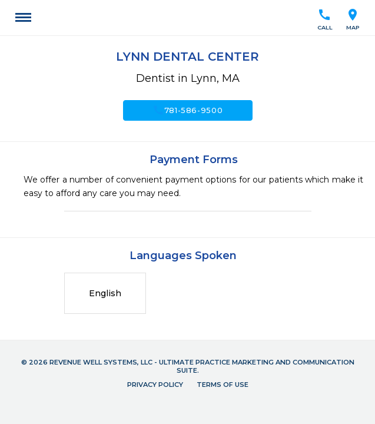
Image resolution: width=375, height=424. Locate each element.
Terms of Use (222, 384)
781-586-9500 (187, 110)
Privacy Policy (155, 384)
